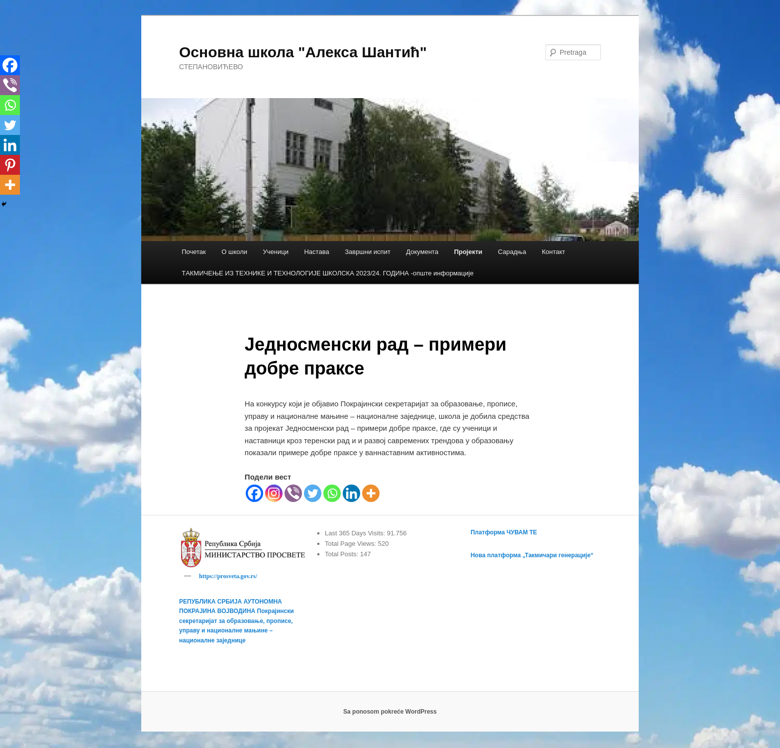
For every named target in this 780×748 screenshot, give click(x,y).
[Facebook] (254, 493)
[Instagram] (274, 493)
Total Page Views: (351, 543)
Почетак (194, 251)
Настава (316, 251)
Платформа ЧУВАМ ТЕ (504, 532)
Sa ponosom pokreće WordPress (390, 713)
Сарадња (512, 251)
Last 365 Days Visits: (356, 533)
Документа (422, 251)
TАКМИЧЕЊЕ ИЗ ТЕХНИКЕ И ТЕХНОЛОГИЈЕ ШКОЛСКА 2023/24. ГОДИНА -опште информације (328, 273)
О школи (234, 251)
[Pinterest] (10, 165)
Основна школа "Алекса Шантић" (303, 52)
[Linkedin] (351, 493)
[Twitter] (312, 493)
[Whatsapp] (332, 493)
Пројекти (468, 251)
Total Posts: (342, 554)
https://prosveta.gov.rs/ (228, 576)
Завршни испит (367, 251)
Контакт (553, 251)
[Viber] (293, 493)
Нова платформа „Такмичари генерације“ (532, 555)
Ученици (276, 251)
